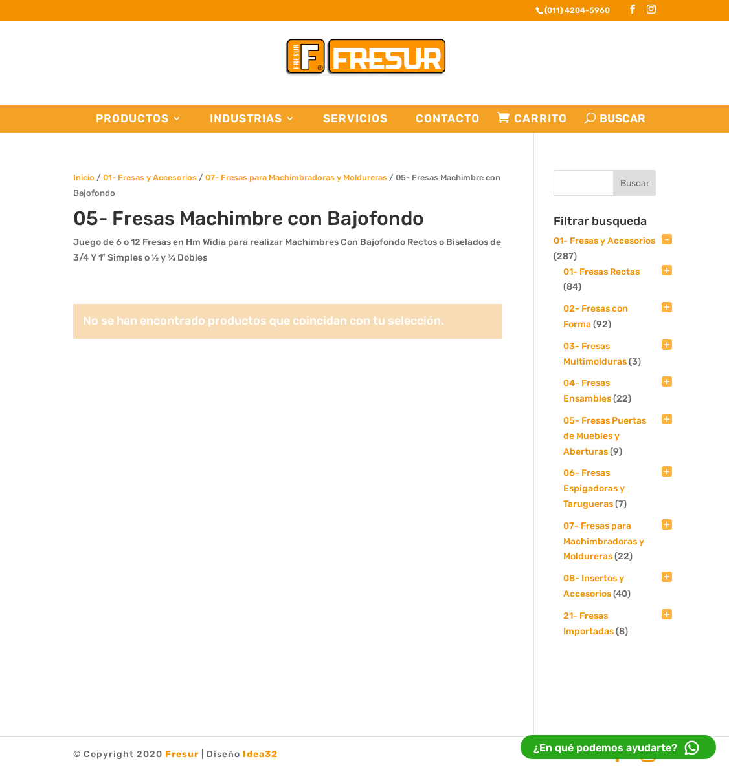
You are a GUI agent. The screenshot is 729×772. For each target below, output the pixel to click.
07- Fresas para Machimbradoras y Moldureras (296, 177)
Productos (132, 118)
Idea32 (260, 754)
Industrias (246, 118)
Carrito (540, 118)
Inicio (84, 177)
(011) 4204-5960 (577, 10)
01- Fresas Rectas (601, 271)
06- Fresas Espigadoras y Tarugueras (594, 488)
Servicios (355, 118)
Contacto (448, 118)
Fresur (182, 754)
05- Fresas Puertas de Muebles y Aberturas (604, 436)
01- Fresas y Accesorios (150, 177)
